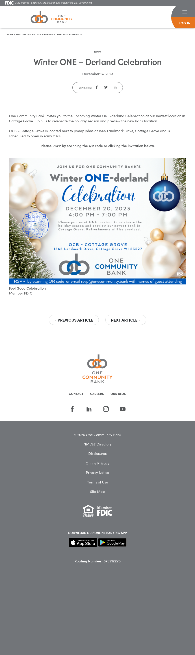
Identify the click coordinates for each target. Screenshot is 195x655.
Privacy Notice (97, 472)
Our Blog (33, 34)
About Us (20, 34)
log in (185, 22)
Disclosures (97, 453)
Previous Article (73, 320)
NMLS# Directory (98, 443)
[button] (184, 11)
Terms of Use (97, 481)
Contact (76, 393)
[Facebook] (72, 409)
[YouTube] (122, 409)
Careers (97, 393)
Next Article (126, 320)
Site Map (97, 491)
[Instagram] (106, 409)
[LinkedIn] (89, 409)
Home (10, 34)
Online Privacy (97, 462)
